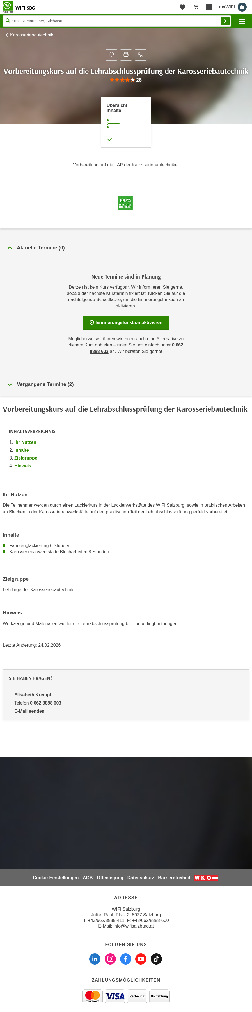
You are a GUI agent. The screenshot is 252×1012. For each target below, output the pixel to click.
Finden (225, 21)
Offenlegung (110, 877)
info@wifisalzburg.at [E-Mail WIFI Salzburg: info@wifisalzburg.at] (133, 926)
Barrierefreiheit (174, 877)
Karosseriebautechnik (31, 35)
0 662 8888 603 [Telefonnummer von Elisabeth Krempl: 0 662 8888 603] (45, 703)
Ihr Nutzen (25, 442)
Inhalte (21, 450)
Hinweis (22, 465)
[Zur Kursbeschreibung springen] (126, 122)
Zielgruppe (25, 458)
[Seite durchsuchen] (117, 21)
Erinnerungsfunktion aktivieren (126, 322)
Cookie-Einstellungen (56, 877)
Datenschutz (140, 877)
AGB (88, 877)
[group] (126, 80)
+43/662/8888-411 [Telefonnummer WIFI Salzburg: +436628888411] (106, 920)
